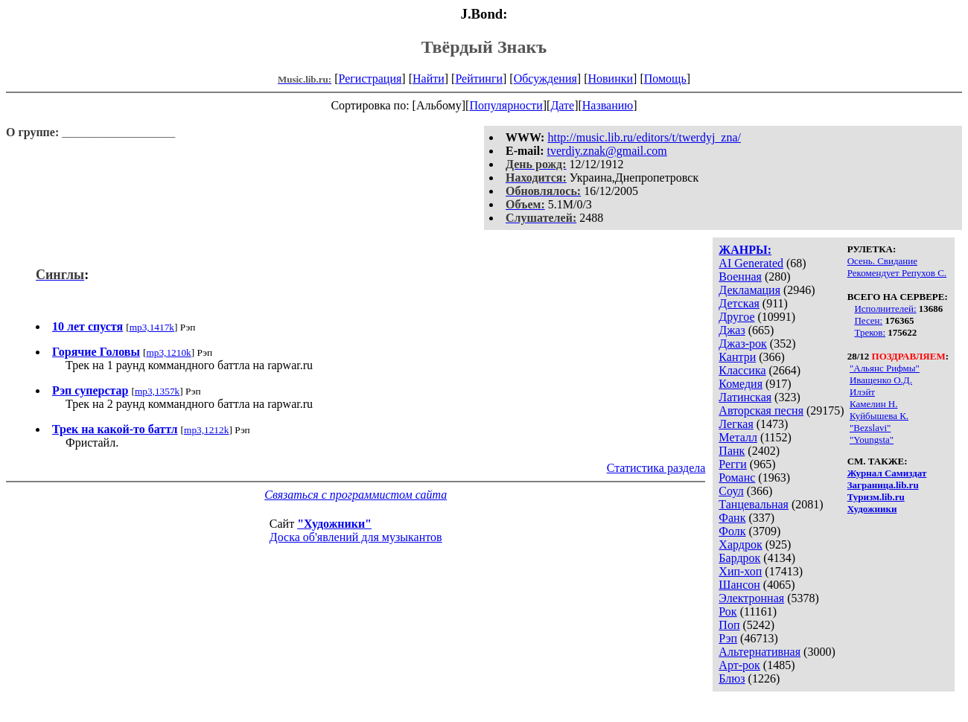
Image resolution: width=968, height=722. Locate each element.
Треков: (869, 332)
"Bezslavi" (870, 427)
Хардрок (740, 544)
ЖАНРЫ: (745, 249)
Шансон (739, 584)
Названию (608, 105)
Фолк (732, 531)
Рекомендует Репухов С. (896, 272)
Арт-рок (739, 665)
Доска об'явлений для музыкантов (356, 537)
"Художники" (334, 523)
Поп (729, 625)
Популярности (505, 105)
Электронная (751, 598)
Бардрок (739, 558)
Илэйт (862, 391)
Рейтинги (479, 78)
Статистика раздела (656, 467)
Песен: (868, 320)
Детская (739, 303)
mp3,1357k (157, 391)
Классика (742, 370)
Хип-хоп (740, 571)
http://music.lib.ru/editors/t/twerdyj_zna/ (644, 137)
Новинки (610, 78)
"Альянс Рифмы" (885, 368)
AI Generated (751, 263)
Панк (732, 450)
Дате (562, 105)
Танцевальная (754, 504)
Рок (727, 611)
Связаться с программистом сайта (355, 494)
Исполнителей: (885, 308)
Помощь (665, 78)
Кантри (737, 357)
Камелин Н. (874, 403)
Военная (740, 276)
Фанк (732, 517)
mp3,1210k (168, 352)
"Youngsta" (872, 439)
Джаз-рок (743, 343)
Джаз (732, 330)
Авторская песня (761, 410)
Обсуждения (545, 78)
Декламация (749, 290)
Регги (732, 464)
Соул (731, 491)
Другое (736, 316)
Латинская (745, 397)
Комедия (740, 383)
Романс (737, 477)
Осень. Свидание (882, 260)
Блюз (732, 678)
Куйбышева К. (879, 415)
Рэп (728, 638)
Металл (738, 437)
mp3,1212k (206, 429)
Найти (429, 78)
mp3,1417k (152, 327)
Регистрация (370, 78)
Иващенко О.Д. (881, 380)
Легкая (736, 424)
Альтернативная (759, 651)
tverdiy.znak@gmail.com (607, 150)
